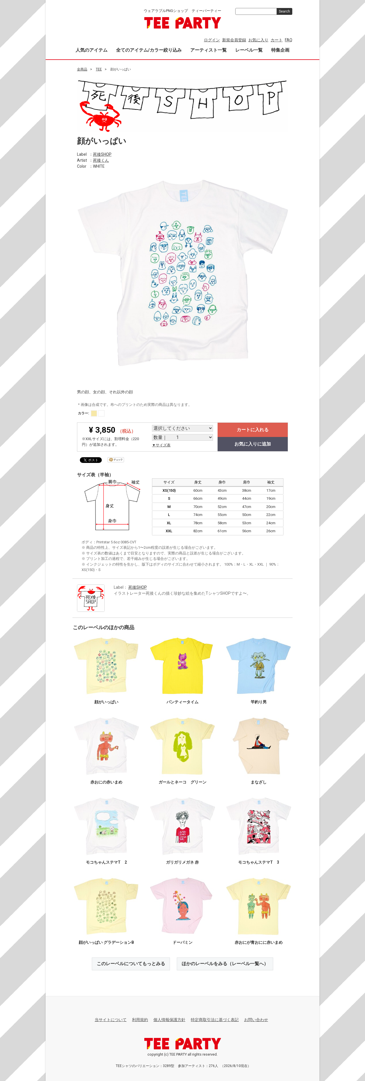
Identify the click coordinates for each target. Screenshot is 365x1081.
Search (284, 11)
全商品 (82, 69)
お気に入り (258, 40)
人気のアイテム (92, 50)
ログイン (212, 40)
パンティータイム (182, 702)
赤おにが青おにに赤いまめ (259, 942)
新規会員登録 (234, 40)
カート (277, 40)
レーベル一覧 (249, 50)
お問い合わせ (256, 1019)
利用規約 (140, 1019)
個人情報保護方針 (169, 1019)
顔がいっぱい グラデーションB (106, 942)
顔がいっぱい (106, 702)
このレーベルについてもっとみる (131, 963)
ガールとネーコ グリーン (182, 782)
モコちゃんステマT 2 (106, 862)
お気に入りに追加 (252, 444)
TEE (99, 69)
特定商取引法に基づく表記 (215, 1019)
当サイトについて (111, 1019)
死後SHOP (102, 154)
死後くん (101, 160)
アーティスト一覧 (208, 50)
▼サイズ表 (161, 445)
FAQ (288, 40)
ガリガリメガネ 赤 (182, 862)
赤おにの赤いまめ (106, 782)
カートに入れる (253, 429)
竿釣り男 (259, 702)
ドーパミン (182, 942)
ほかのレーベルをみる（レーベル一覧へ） (225, 963)
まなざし (259, 782)
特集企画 (280, 50)
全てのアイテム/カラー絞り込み (149, 50)
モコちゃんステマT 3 (258, 862)
